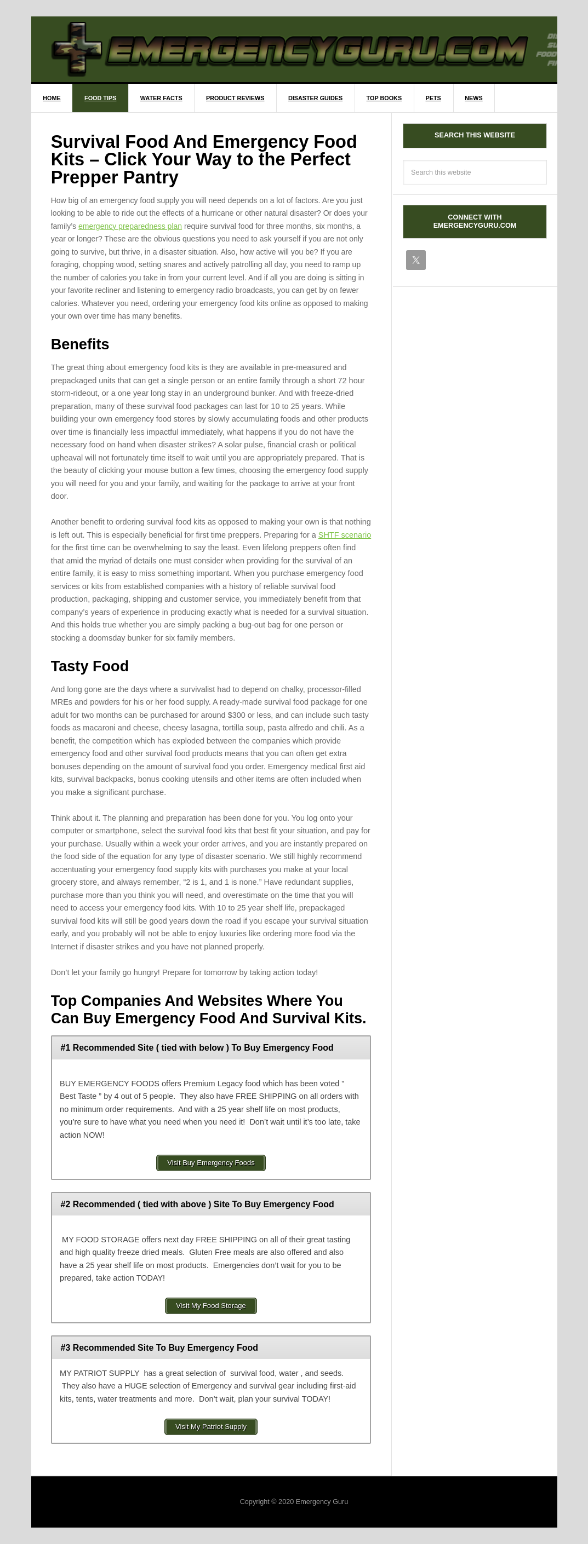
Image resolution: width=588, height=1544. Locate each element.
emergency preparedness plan (130, 226)
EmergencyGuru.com (304, 49)
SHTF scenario (344, 535)
